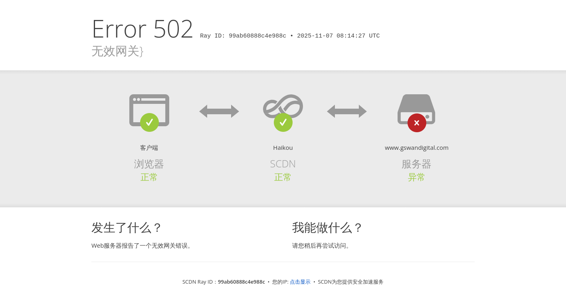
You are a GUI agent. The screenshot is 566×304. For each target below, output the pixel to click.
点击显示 (300, 281)
